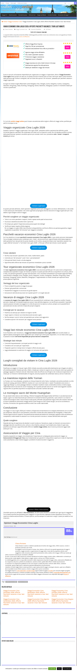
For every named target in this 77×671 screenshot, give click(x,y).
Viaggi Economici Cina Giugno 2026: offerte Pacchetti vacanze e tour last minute (62, 474)
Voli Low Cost (32, 15)
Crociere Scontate (52, 15)
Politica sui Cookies (22, 3)
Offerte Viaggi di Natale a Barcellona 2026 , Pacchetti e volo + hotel (32, 607)
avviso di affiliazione (24, 36)
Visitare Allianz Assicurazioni (38, 383)
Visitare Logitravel (38, 143)
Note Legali (13, 3)
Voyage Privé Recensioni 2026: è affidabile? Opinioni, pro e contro (32, 600)
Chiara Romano (9, 29)
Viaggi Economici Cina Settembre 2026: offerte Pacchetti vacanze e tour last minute (13, 475)
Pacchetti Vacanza (23, 15)
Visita (67, 47)
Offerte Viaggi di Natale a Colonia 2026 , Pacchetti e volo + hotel (31, 621)
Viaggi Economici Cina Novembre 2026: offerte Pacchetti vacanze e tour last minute (38, 467)
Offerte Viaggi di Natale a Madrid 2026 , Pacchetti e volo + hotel (31, 614)
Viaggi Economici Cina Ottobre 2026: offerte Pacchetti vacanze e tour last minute (62, 467)
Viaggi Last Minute (41, 15)
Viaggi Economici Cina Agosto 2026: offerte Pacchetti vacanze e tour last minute (38, 474)
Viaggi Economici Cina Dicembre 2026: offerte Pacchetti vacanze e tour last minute (13, 467)
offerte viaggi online (11, 455)
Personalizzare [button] (67, 668)
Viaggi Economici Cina (15, 21)
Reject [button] (59, 668)
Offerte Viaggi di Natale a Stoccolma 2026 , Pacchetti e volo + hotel (32, 628)
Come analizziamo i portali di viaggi (26, 444)
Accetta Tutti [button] (52, 668)
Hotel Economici (13, 15)
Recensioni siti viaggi (63, 15)
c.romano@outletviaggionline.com (61, 446)
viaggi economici (23, 455)
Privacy (7, 3)
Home (2, 3)
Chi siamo (50, 444)
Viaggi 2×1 (4, 15)
